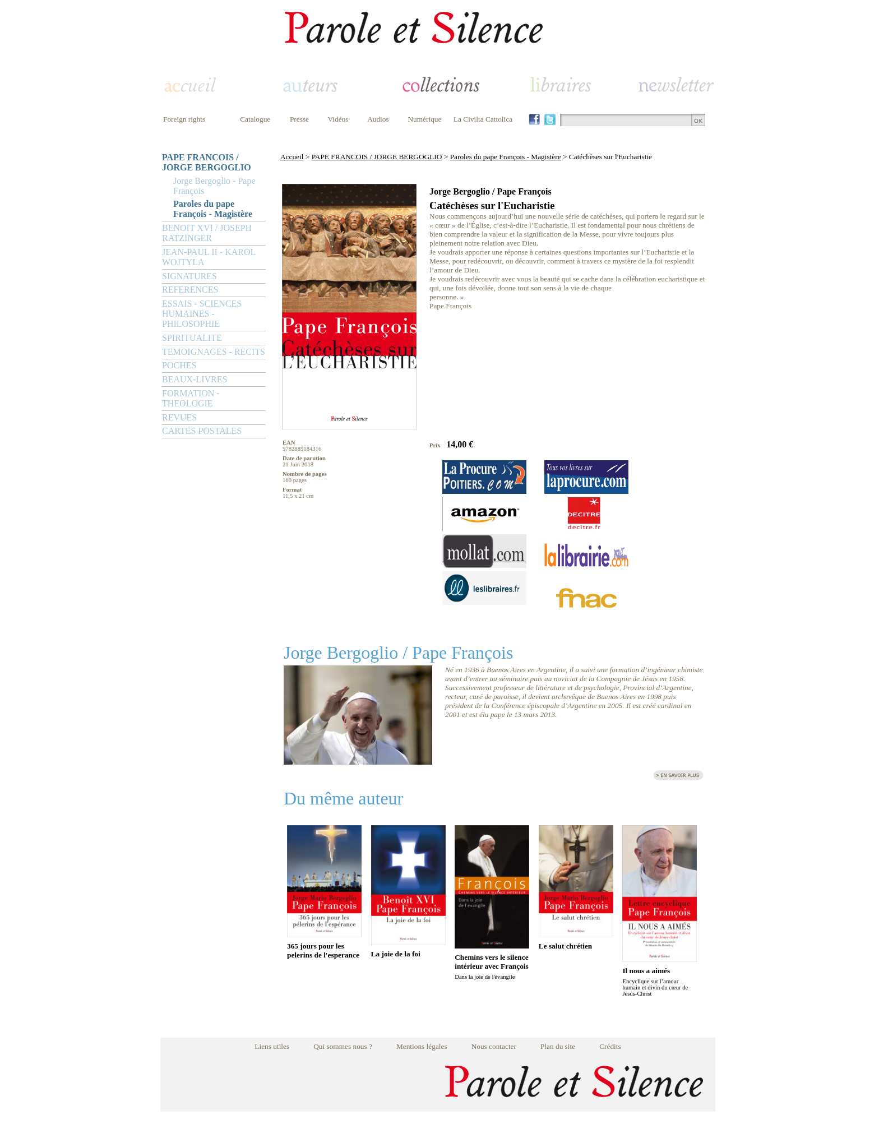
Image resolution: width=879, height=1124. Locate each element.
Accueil (291, 156)
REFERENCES (190, 289)
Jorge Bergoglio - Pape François (214, 186)
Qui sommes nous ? (342, 1046)
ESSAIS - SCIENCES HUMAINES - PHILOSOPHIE (202, 314)
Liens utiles (272, 1046)
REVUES (179, 417)
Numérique (424, 119)
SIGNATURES (189, 276)
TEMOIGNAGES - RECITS (213, 352)
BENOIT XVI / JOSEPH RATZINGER (207, 233)
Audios (378, 119)
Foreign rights (184, 119)
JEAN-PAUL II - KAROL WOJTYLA (209, 257)
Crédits (610, 1046)
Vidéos (338, 119)
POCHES (179, 365)
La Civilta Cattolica (483, 119)
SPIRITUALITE (192, 338)
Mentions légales (421, 1046)
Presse (299, 119)
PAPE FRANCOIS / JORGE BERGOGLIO (206, 162)
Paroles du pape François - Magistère (212, 209)
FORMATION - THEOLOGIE (191, 398)
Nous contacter (493, 1046)
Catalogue (255, 119)
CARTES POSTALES (202, 431)
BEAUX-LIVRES (194, 379)
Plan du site (557, 1046)
